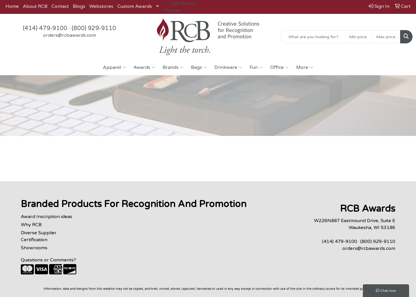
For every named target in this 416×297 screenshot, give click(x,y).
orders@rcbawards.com (69, 35)
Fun (256, 67)
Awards (144, 67)
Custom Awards (134, 6)
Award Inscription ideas (46, 216)
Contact (60, 6)
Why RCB (31, 225)
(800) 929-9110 (94, 28)
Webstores (101, 6)
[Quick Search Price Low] (359, 36)
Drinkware (228, 67)
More (304, 67)
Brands (173, 67)
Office (279, 67)
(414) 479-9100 (45, 28)
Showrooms (34, 248)
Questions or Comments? (48, 260)
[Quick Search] (313, 36)
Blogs (79, 6)
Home (12, 6)
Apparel (114, 67)
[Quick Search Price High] (386, 36)
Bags (199, 67)
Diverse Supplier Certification (39, 236)
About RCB (35, 6)
